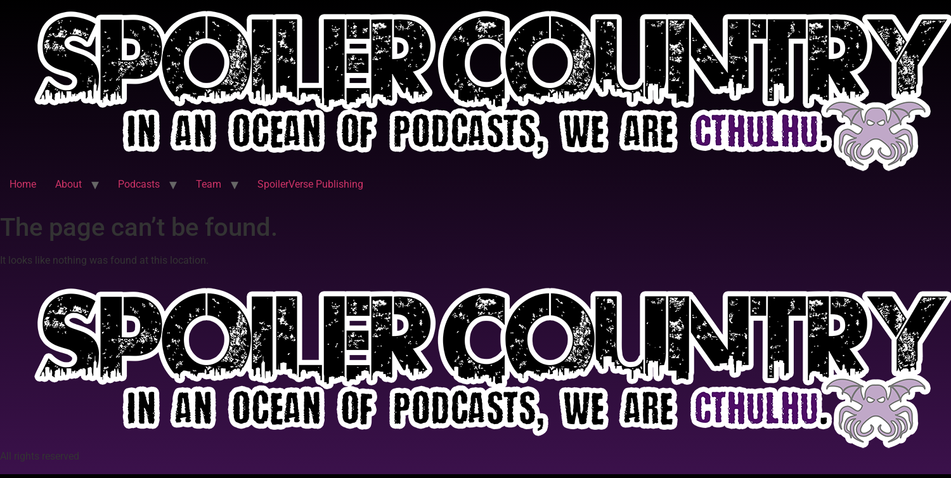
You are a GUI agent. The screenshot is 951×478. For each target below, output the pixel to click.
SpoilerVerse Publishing (310, 184)
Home (23, 184)
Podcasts (139, 184)
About (68, 184)
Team (208, 184)
